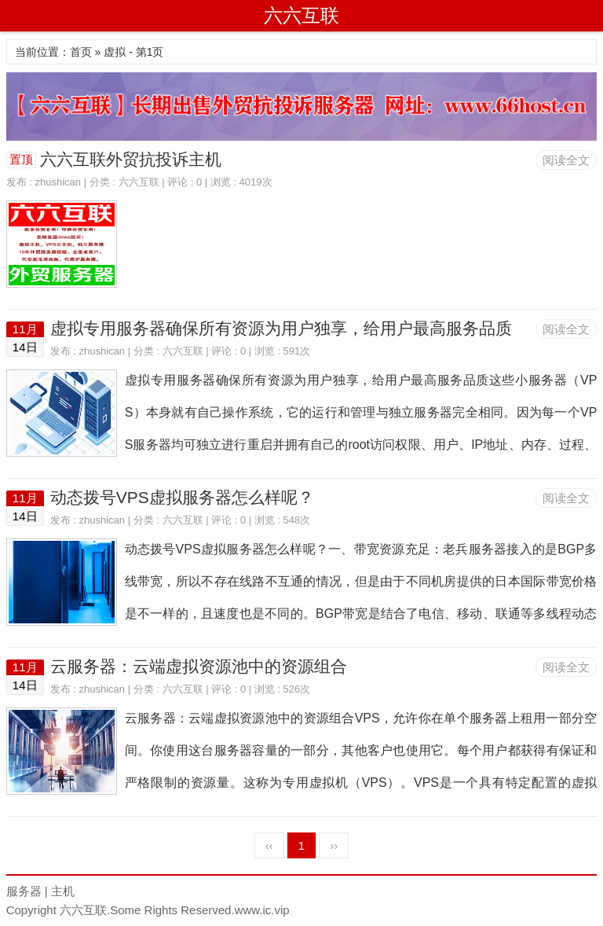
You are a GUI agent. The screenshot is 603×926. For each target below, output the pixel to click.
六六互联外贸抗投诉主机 (130, 159)
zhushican (58, 182)
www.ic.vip (262, 910)
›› (334, 845)
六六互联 (301, 15)
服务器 (24, 891)
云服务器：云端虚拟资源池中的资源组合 (198, 666)
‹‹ (269, 845)
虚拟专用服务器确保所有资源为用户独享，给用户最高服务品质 (281, 328)
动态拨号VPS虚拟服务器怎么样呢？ (182, 497)
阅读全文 (566, 160)
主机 (63, 891)
